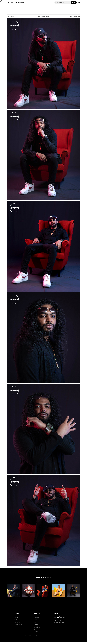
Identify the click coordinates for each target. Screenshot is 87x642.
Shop (16, 2)
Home (9, 2)
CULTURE (36, 624)
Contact (16, 621)
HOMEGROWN (37, 631)
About (12, 2)
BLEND (36, 616)
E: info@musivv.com (59, 622)
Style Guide (17, 622)
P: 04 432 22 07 (58, 620)
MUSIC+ (36, 621)
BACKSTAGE (37, 627)
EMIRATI (36, 619)
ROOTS (36, 626)
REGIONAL (36, 617)
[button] (22, 2)
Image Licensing (18, 624)
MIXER (35, 622)
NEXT (35, 629)
